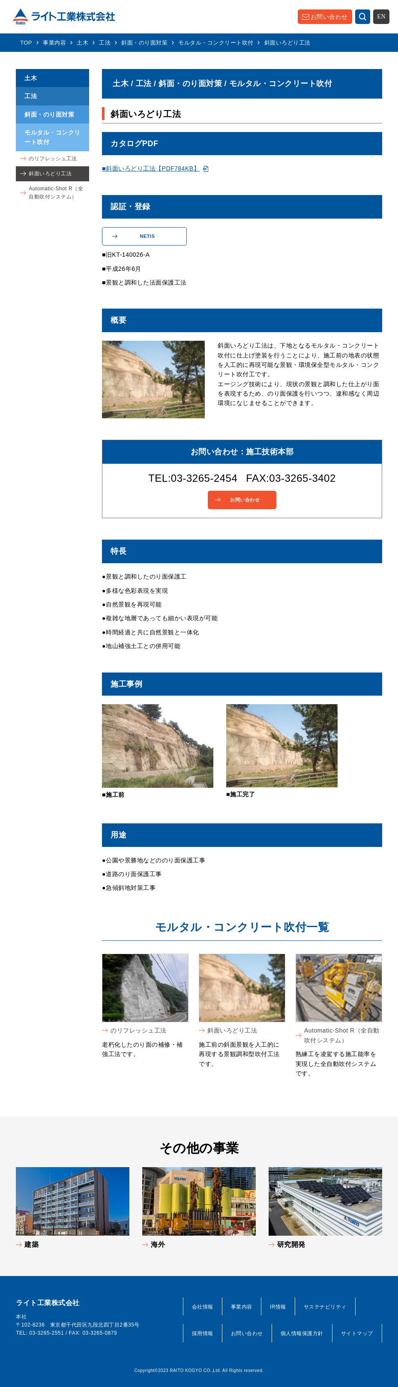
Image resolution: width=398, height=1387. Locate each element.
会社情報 (202, 1307)
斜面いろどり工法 (232, 1030)
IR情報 (278, 1307)
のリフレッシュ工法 (139, 1030)
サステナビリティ (325, 1307)
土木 (82, 42)
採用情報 (202, 1333)
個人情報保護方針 (302, 1333)
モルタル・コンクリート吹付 (216, 42)
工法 (105, 42)
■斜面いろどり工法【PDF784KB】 (151, 168)
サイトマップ (357, 1333)
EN (381, 16)
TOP (26, 42)
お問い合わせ (329, 16)
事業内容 (54, 42)
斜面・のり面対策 (144, 42)
